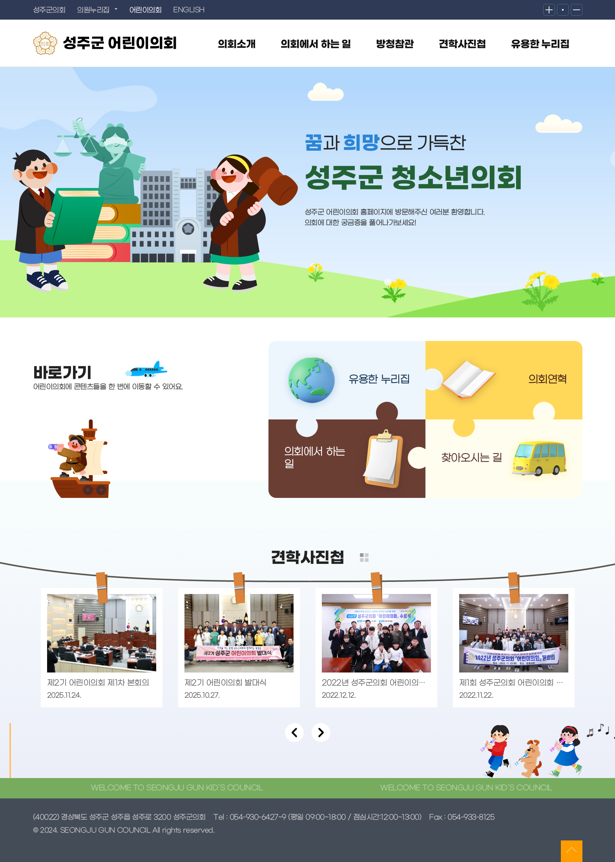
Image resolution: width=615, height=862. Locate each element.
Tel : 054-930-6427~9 (249, 817)
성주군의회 (49, 10)
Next (321, 732)
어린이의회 (145, 10)
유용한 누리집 (540, 45)
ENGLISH (188, 10)
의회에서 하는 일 (316, 45)
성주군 (120, 44)
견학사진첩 (462, 45)
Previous (294, 732)
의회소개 (236, 45)
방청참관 (395, 45)
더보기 (364, 557)
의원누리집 (93, 10)
